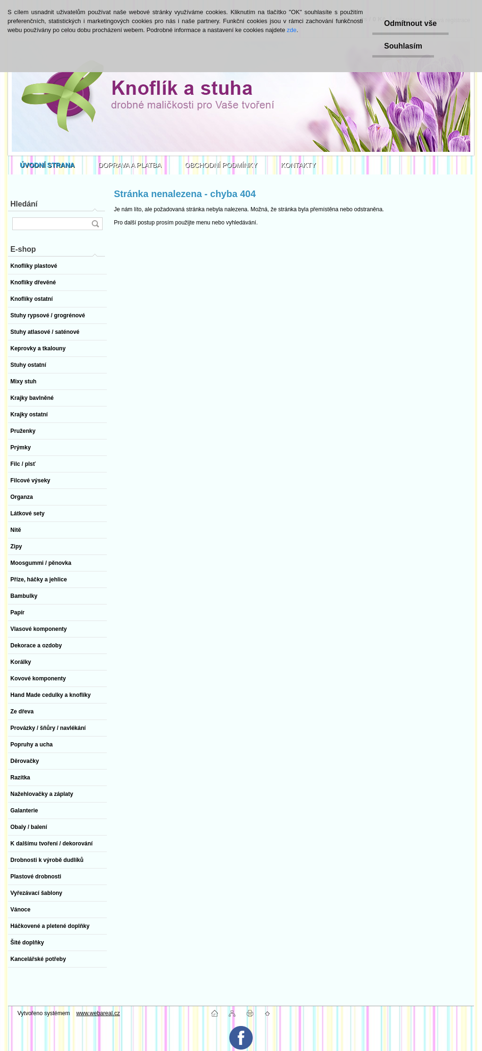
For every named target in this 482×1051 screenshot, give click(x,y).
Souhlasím (403, 46)
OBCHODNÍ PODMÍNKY (221, 165)
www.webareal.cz (98, 1013)
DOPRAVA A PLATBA (129, 165)
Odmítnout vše (410, 23)
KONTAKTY (298, 165)
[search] (95, 224)
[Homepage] (47, 165)
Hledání (24, 204)
